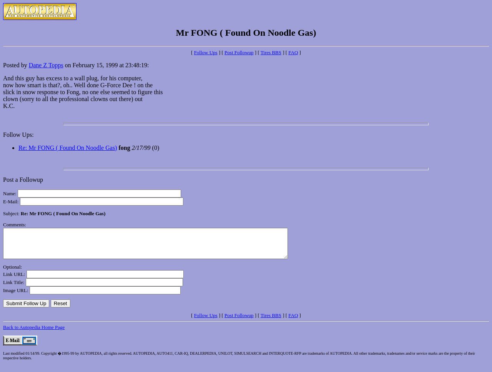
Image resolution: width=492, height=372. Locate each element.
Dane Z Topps (46, 65)
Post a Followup (23, 179)
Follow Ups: (18, 134)
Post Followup (239, 52)
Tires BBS (271, 52)
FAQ (293, 52)
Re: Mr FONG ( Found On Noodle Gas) (67, 147)
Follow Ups (206, 52)
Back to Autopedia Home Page (34, 333)
